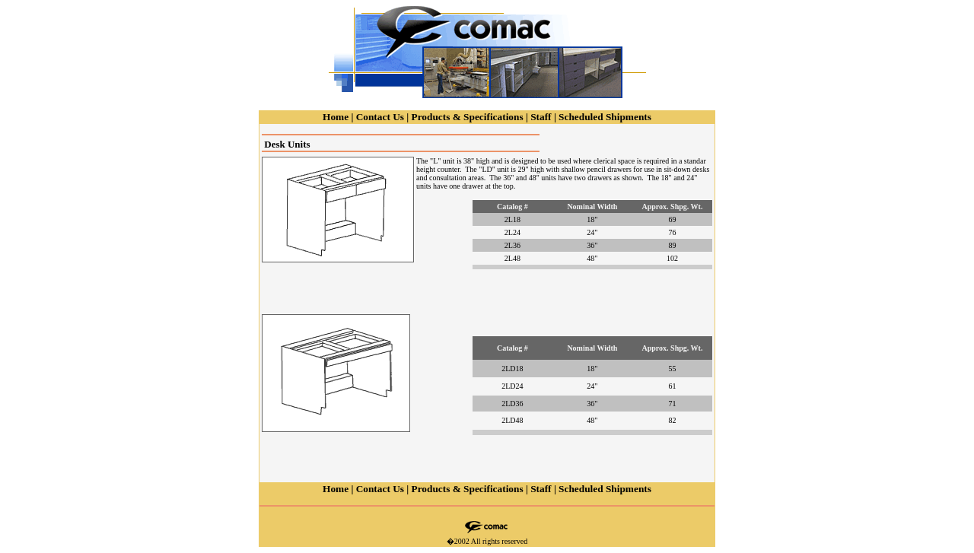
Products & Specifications (468, 116)
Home (336, 116)
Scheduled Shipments (605, 116)
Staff (540, 116)
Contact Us (380, 116)
